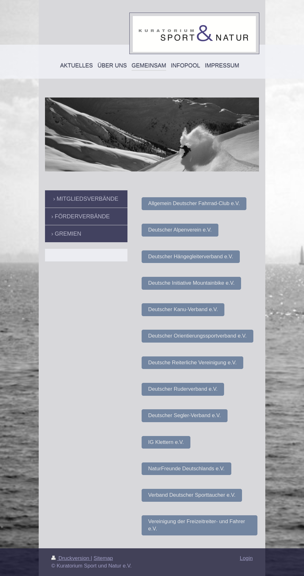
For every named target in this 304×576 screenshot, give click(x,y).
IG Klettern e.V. (166, 442)
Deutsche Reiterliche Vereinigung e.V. (192, 363)
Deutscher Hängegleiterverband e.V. (190, 257)
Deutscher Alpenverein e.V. (180, 230)
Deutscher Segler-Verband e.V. (184, 415)
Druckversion (71, 558)
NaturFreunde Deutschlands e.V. (186, 469)
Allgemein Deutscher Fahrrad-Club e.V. (194, 203)
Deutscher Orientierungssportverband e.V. (197, 336)
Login (246, 558)
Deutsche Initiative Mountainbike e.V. (191, 283)
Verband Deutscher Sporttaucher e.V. (191, 495)
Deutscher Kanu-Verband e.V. (183, 309)
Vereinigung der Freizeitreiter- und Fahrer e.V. (196, 525)
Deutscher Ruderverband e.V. (182, 389)
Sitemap (103, 558)
